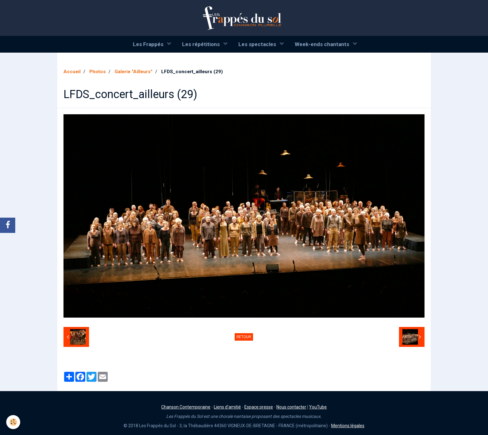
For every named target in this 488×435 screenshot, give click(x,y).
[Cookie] (13, 422)
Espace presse (258, 406)
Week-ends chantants (322, 44)
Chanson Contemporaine (185, 406)
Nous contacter (291, 406)
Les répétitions (201, 44)
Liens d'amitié (227, 406)
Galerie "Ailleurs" (133, 71)
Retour (244, 337)
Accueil (72, 71)
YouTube (318, 406)
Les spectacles (257, 44)
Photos (97, 71)
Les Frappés (149, 44)
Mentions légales (347, 425)
